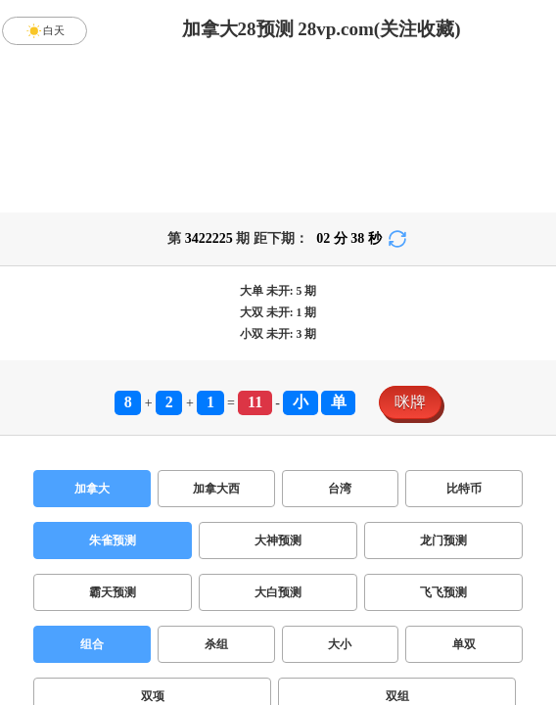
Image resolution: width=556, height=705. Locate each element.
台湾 (339, 488)
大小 (339, 644)
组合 (92, 644)
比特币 (464, 488)
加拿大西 (216, 488)
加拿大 (92, 488)
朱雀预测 (112, 540)
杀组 (216, 644)
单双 (464, 644)
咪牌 (410, 402)
